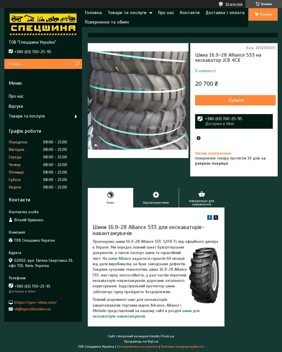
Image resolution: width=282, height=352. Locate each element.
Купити (236, 100)
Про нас (166, 13)
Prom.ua (167, 336)
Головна (93, 13)
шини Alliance (119, 258)
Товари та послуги (127, 13)
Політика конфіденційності (182, 347)
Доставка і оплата (225, 13)
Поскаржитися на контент (137, 347)
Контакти (190, 13)
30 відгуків (234, 4)
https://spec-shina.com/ (35, 302)
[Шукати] (77, 64)
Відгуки (16, 106)
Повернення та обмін (107, 22)
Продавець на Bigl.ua (141, 341)
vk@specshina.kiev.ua (32, 309)
